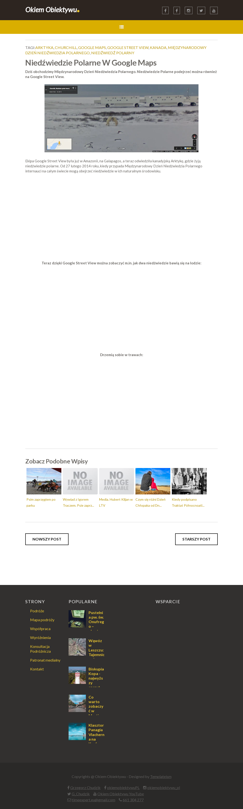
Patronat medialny (45, 660)
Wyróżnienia (40, 637)
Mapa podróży (42, 619)
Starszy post (196, 539)
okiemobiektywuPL (123, 787)
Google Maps (92, 47)
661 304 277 (133, 799)
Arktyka (44, 47)
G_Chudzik (81, 793)
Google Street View (127, 47)
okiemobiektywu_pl (163, 787)
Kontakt (37, 669)
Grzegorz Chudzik (85, 787)
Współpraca (40, 628)
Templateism (161, 776)
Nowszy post (46, 539)
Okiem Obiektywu (52, 9)
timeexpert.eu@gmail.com (93, 799)
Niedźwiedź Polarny (112, 52)
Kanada (158, 47)
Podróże (37, 610)
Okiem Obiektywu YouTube (120, 793)
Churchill (66, 47)
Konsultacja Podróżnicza (40, 648)
